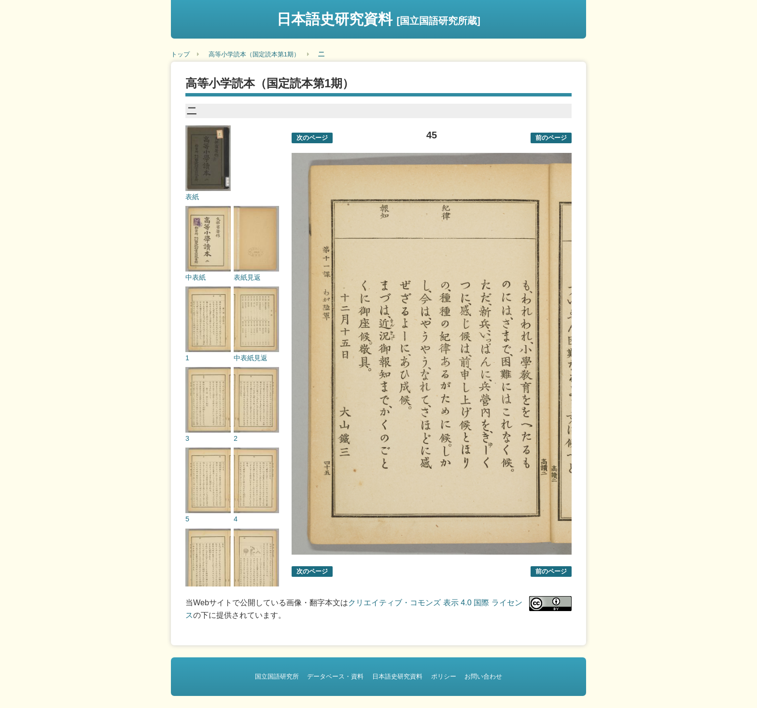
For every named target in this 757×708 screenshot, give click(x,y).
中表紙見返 (250, 358)
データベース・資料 (335, 676)
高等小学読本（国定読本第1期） (254, 54)
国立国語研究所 (277, 676)
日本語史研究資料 (378, 19)
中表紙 (195, 277)
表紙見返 (247, 277)
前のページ (551, 137)
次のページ (312, 137)
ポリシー (443, 676)
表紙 (192, 197)
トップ (180, 54)
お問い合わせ (483, 676)
